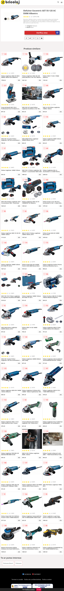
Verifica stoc (48, 33)
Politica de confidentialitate (32, 579)
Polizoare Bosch (8, 563)
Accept (39, 589)
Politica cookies (47, 579)
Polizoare (18, 563)
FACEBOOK (26, 574)
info (19, 80)
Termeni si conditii (17, 579)
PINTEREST (36, 574)
